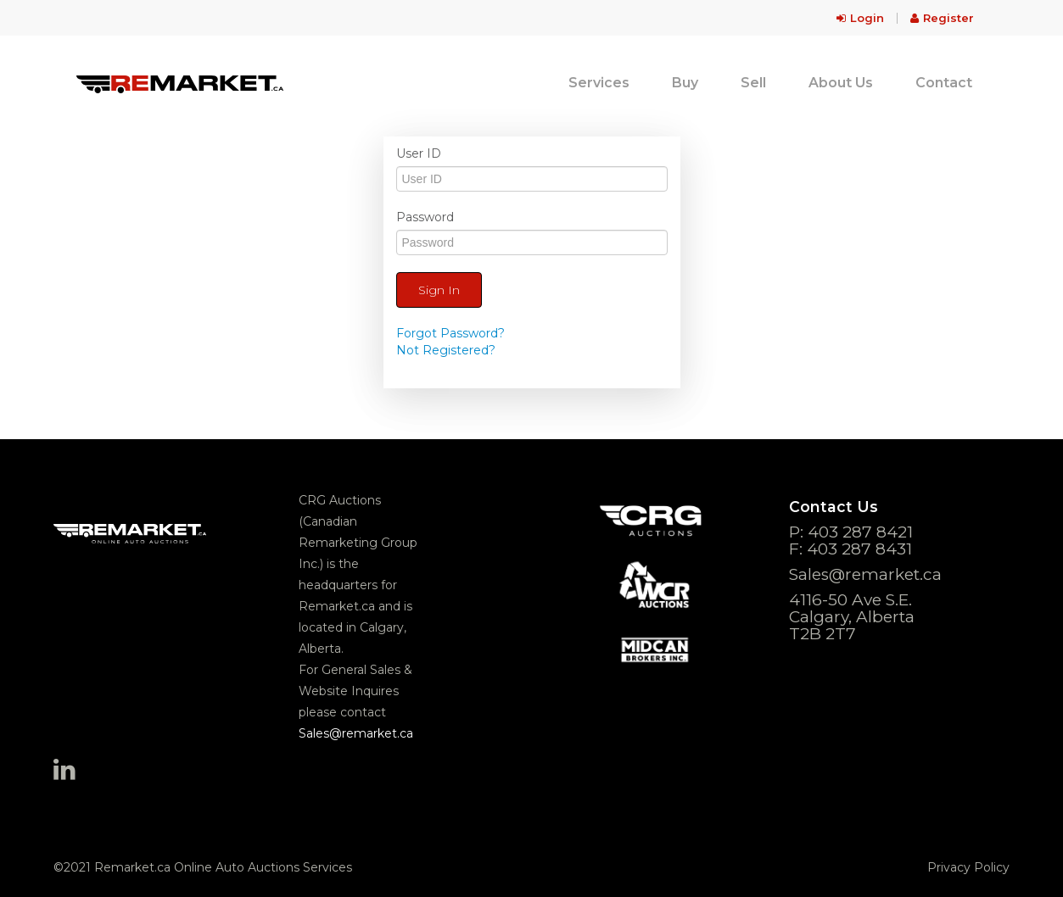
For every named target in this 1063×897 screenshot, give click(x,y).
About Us (840, 83)
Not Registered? (445, 350)
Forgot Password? (450, 333)
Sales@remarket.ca (356, 733)
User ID (418, 153)
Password (425, 217)
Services (598, 83)
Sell (753, 83)
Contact (943, 83)
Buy (685, 83)
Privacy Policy (968, 867)
